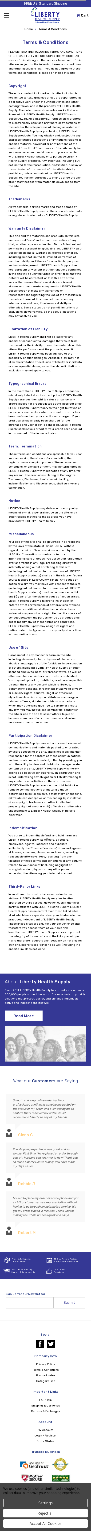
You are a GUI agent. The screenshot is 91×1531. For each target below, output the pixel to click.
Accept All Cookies (46, 1523)
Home (28, 29)
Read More (23, 1016)
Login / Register (46, 1435)
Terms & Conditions (53, 29)
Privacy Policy (45, 1364)
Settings (45, 1502)
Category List (45, 1381)
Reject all (45, 1513)
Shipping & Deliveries (45, 1405)
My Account (45, 1430)
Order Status (45, 1441)
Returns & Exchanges (45, 1411)
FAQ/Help (45, 1400)
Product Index (45, 1375)
